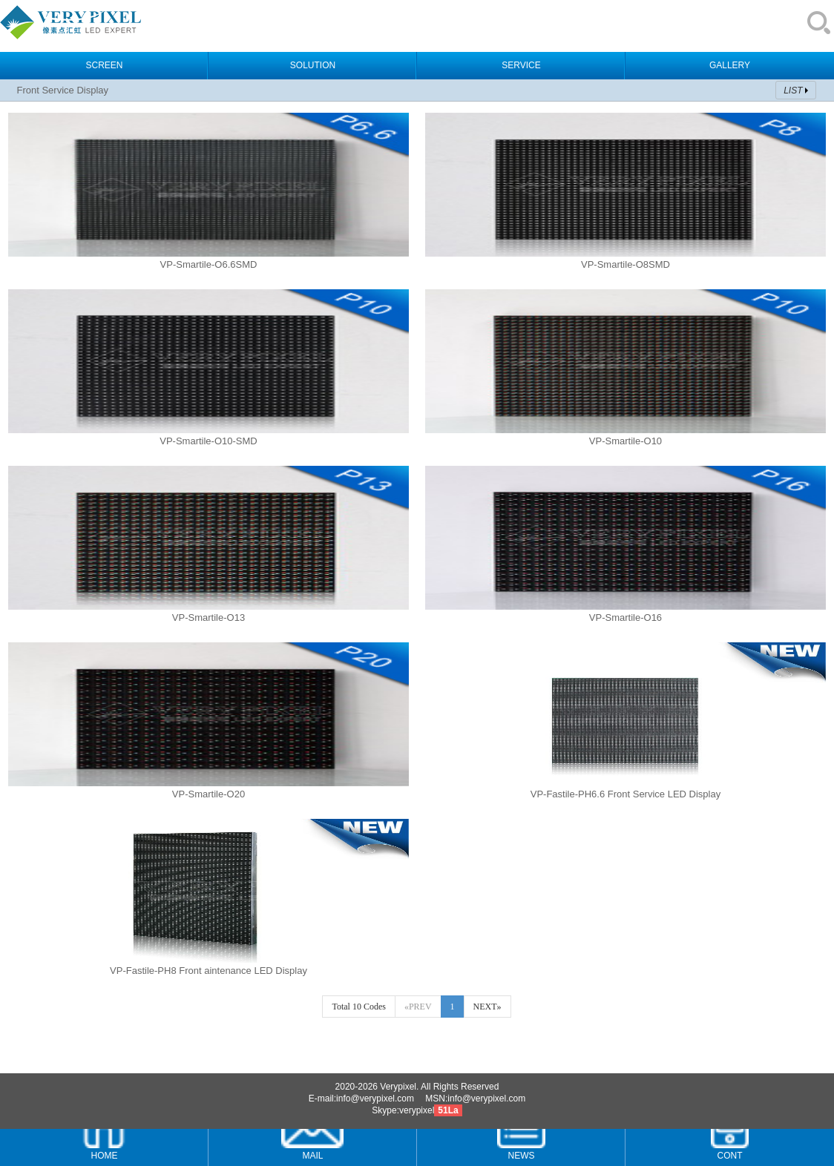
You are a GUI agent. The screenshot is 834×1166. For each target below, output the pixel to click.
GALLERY (729, 65)
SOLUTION (312, 65)
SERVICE (521, 65)
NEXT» (487, 1006)
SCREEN (103, 65)
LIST (793, 90)
